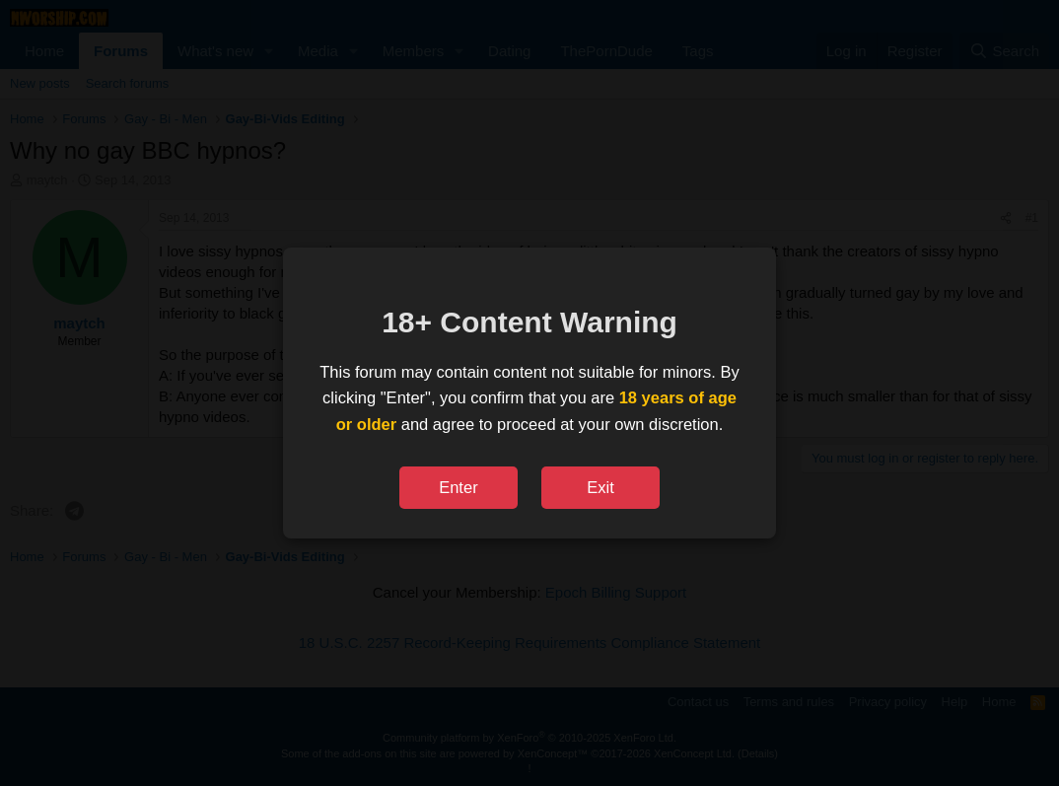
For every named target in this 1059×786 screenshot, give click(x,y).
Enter (458, 487)
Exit (600, 487)
